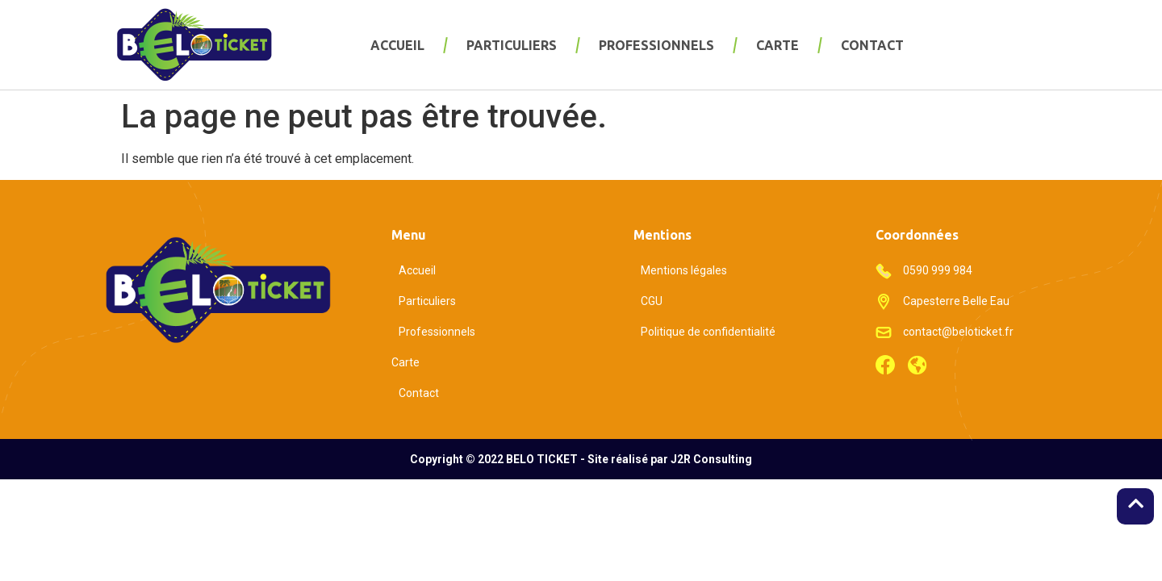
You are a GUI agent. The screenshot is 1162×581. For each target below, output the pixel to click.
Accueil (397, 45)
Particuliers (511, 45)
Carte (777, 45)
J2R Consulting (711, 459)
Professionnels (656, 45)
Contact (872, 45)
